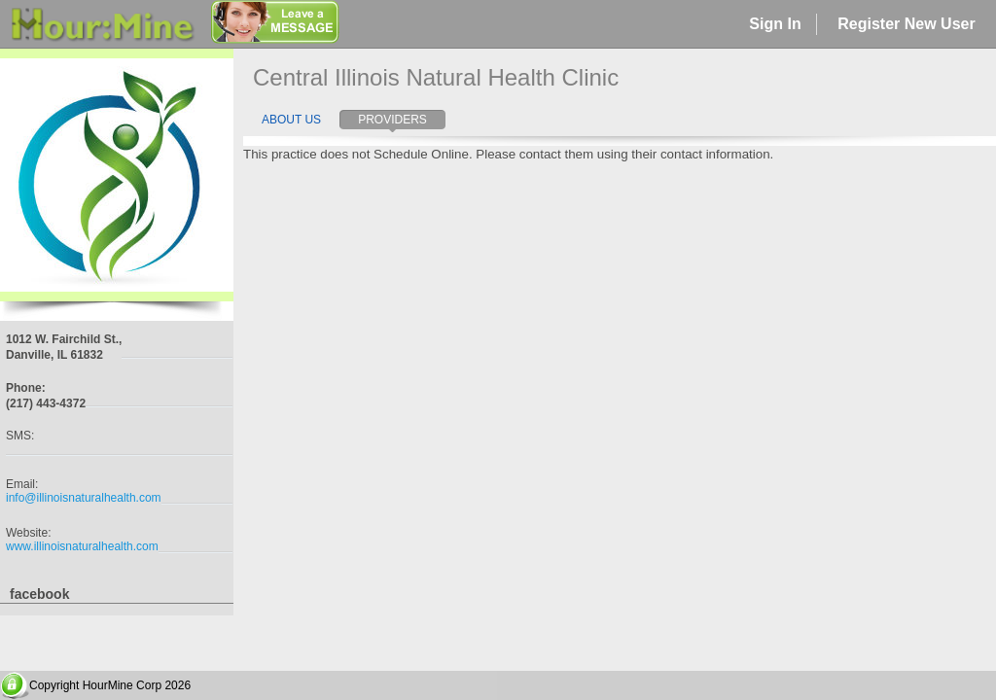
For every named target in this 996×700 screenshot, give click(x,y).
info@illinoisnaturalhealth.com (83, 498)
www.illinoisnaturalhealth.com (82, 546)
